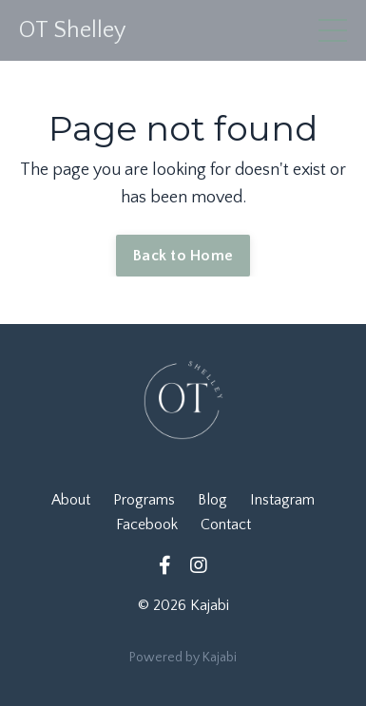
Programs (144, 499)
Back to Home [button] (183, 255)
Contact (226, 524)
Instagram (282, 499)
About (70, 499)
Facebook (147, 524)
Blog (212, 499)
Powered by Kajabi (183, 657)
